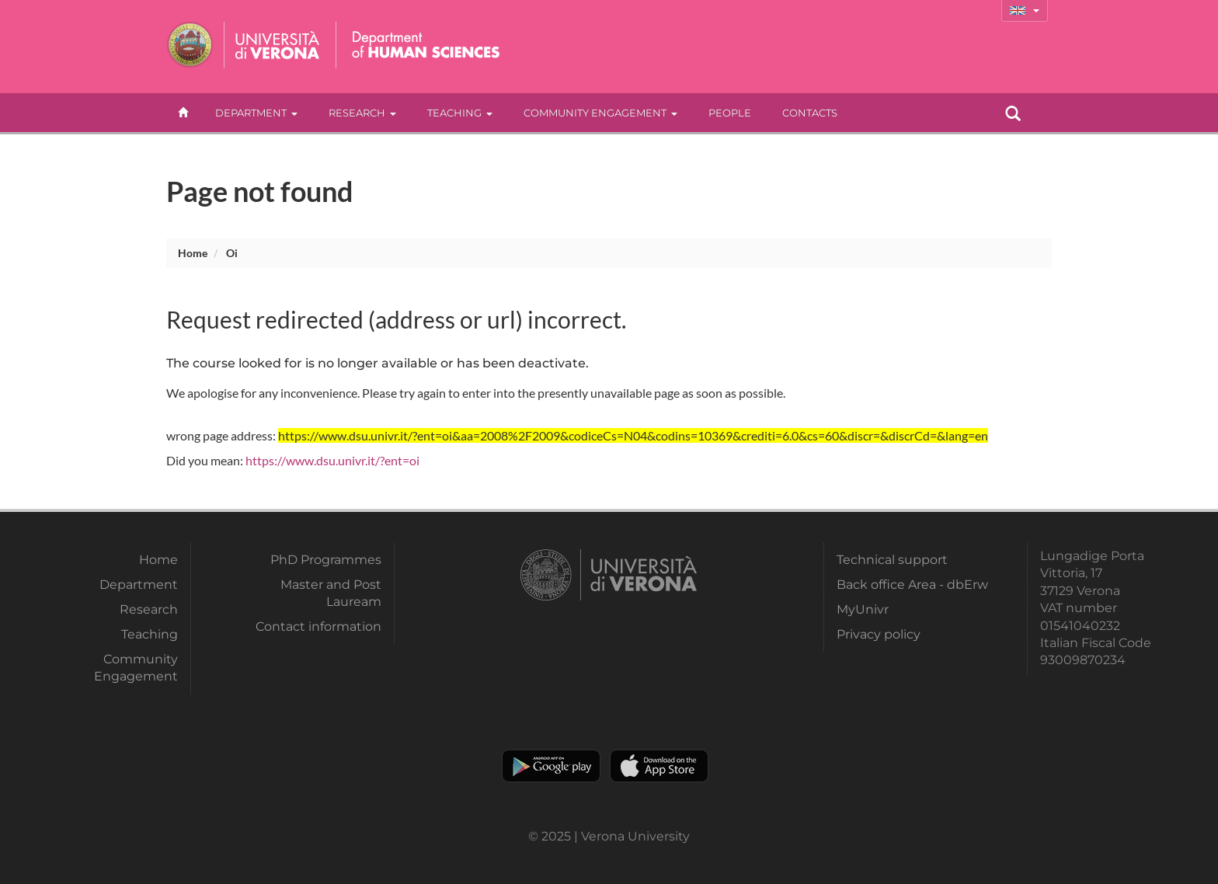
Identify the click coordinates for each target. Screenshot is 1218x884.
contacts (809, 112)
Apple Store (659, 765)
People (729, 112)
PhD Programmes (325, 559)
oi (232, 252)
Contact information (318, 626)
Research (362, 112)
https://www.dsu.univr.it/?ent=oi (332, 460)
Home (192, 252)
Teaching (459, 112)
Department (256, 112)
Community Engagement (600, 112)
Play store (551, 765)
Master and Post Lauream (330, 593)
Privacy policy (878, 634)
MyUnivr (863, 609)
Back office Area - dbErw (912, 584)
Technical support (892, 559)
